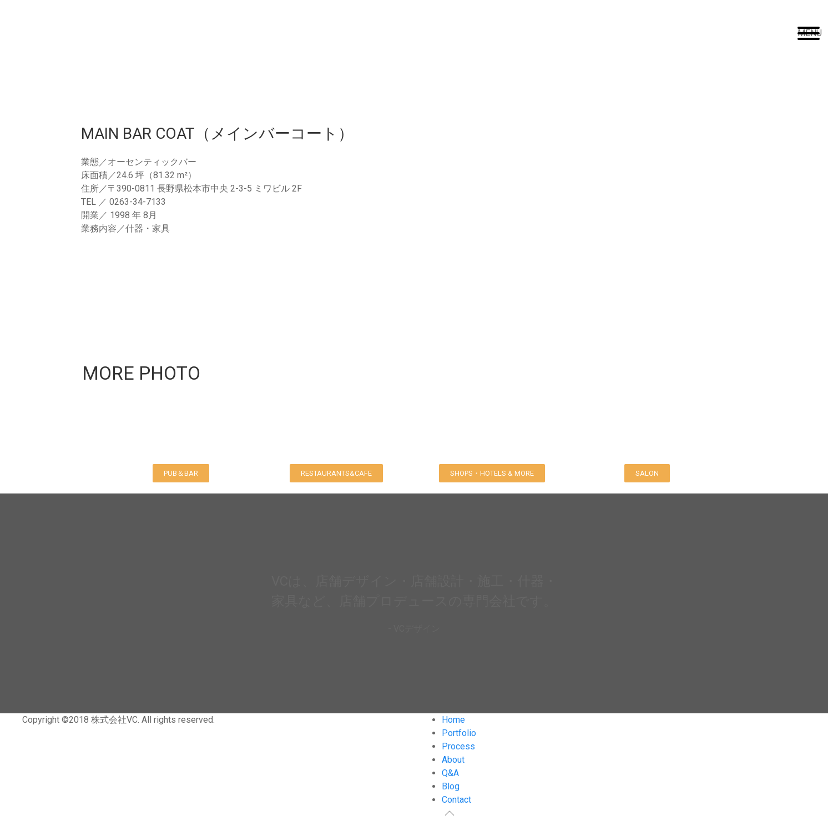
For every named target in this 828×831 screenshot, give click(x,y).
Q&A (450, 773)
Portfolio (459, 733)
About (453, 759)
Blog (451, 786)
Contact (456, 799)
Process (458, 746)
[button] (181, 473)
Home (453, 719)
